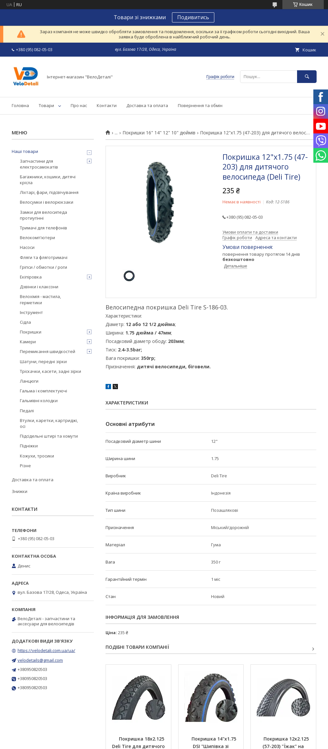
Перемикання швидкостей (47, 351)
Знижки (19, 491)
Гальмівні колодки (39, 400)
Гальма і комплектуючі (43, 391)
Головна (20, 105)
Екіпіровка (31, 277)
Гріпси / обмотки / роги (43, 267)
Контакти (107, 105)
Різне (25, 466)
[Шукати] (307, 76)
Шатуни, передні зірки (43, 361)
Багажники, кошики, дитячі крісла (48, 179)
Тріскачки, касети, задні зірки (50, 371)
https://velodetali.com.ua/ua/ (46, 650)
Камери (28, 342)
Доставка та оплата (147, 105)
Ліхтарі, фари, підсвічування (49, 192)
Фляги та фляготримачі (43, 257)
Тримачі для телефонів (43, 228)
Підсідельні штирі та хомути (49, 436)
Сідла (25, 322)
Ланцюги (29, 381)
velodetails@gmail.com (40, 660)
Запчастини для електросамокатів (39, 164)
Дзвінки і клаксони (39, 287)
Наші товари (25, 151)
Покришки (30, 332)
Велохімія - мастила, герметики (40, 299)
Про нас (79, 105)
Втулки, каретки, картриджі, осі (49, 423)
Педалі (27, 411)
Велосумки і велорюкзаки (46, 202)
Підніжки (29, 446)
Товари (46, 105)
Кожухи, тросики (37, 456)
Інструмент (31, 312)
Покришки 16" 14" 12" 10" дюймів (158, 132)
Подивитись (193, 17)
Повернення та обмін (200, 105)
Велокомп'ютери (37, 237)
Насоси (27, 247)
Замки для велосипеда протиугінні (43, 215)
